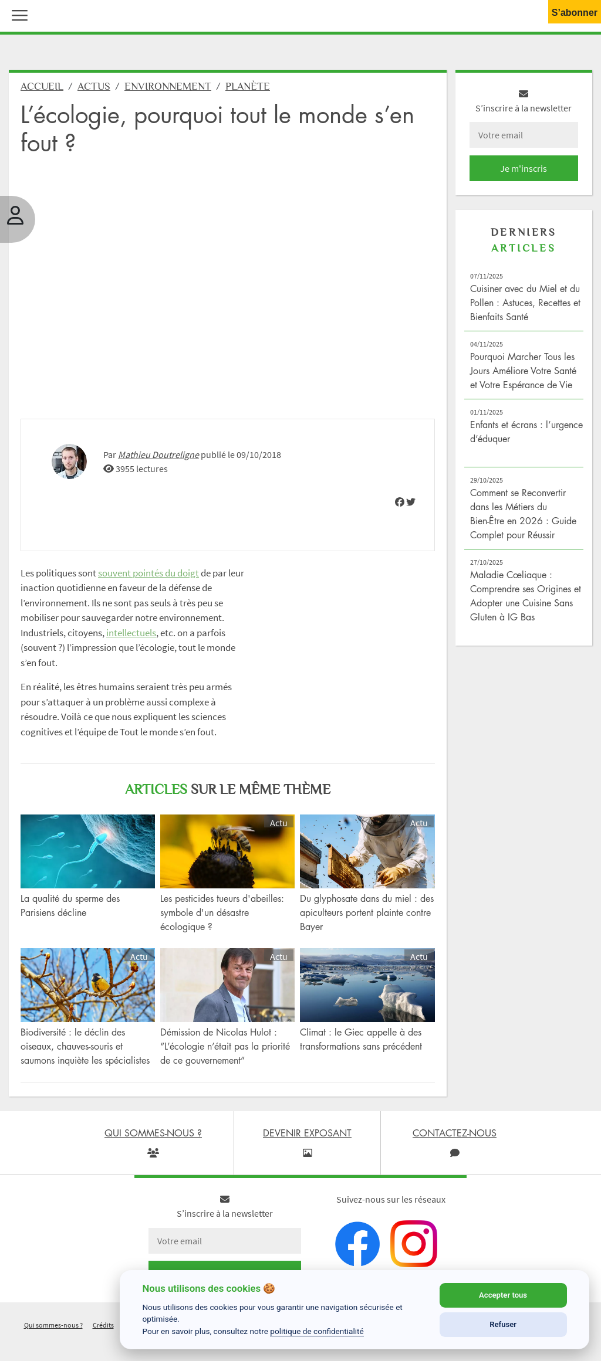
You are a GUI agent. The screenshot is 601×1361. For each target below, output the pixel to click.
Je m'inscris (523, 175)
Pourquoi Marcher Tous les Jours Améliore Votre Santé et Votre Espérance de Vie (523, 377)
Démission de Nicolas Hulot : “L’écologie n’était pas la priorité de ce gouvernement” (225, 1052)
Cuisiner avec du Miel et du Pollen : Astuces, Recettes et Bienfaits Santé (525, 309)
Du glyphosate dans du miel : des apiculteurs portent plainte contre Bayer (367, 918)
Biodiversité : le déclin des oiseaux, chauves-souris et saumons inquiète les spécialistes (85, 1052)
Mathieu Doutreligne (158, 461)
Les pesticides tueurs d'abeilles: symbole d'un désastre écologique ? (222, 918)
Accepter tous (503, 1295)
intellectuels (131, 639)
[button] (17, 14)
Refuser (502, 1324)
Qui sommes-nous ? (53, 1331)
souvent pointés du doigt (148, 579)
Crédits (103, 1331)
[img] (399, 508)
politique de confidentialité (317, 1331)
